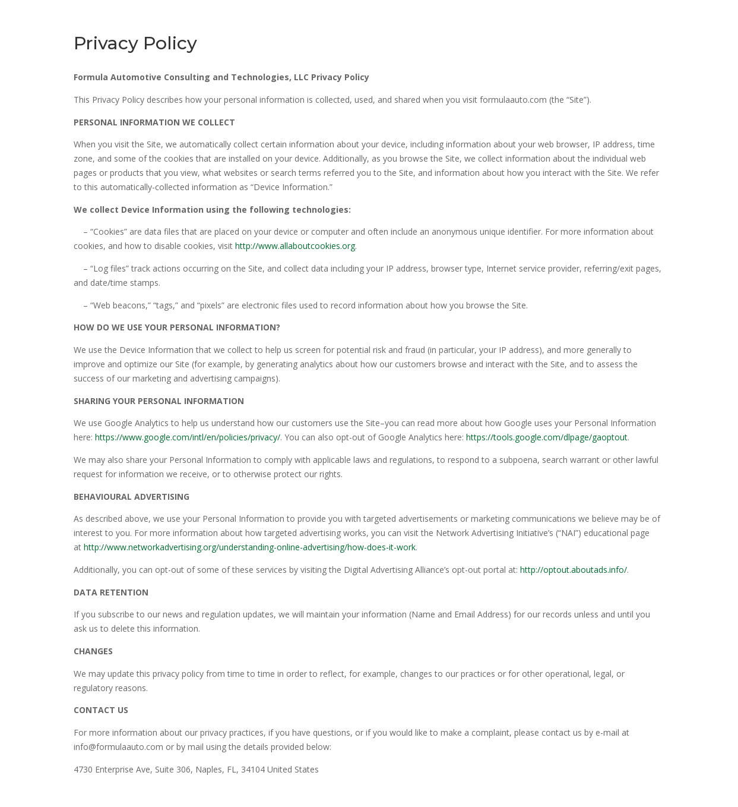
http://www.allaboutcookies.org (295, 245)
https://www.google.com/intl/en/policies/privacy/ (187, 437)
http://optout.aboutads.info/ (573, 569)
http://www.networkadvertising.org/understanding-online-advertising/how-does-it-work (250, 547)
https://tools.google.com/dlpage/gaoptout (547, 437)
